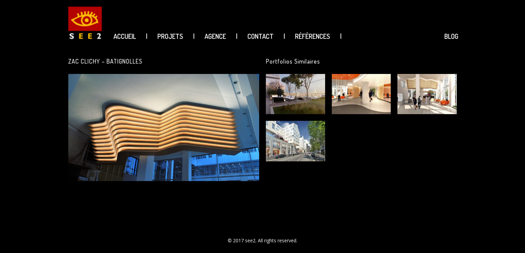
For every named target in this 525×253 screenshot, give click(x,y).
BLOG (451, 36)
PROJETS (170, 36)
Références (312, 36)
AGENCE (215, 36)
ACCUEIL (125, 36)
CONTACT (260, 36)
